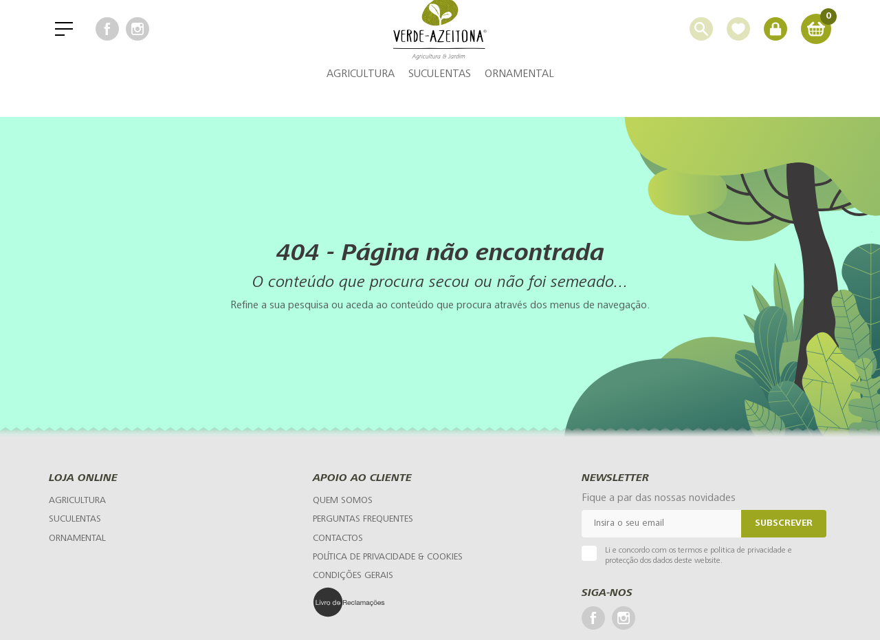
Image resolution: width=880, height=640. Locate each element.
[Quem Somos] (343, 500)
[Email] (661, 523)
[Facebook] (107, 41)
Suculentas (439, 99)
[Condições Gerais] (353, 575)
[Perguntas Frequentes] (363, 519)
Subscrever (784, 524)
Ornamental (519, 99)
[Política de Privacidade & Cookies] (388, 557)
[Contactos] (338, 538)
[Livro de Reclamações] (381, 602)
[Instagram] (137, 41)
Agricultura (361, 99)
